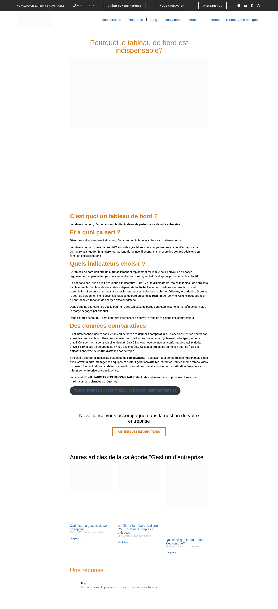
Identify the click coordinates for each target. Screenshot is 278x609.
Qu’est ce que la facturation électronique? (185, 541)
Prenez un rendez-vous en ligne (234, 20)
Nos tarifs (136, 20)
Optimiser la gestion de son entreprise (89, 527)
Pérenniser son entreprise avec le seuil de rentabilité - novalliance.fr (118, 587)
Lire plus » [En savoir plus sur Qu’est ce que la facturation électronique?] (171, 552)
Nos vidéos (173, 20)
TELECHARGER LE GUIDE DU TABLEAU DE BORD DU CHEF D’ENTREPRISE (125, 390)
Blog (153, 20)
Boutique (195, 20)
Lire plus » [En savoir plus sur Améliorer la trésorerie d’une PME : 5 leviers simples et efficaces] (123, 542)
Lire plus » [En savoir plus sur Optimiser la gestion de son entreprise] (75, 538)
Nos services (111, 20)
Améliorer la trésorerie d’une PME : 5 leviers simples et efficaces (138, 529)
